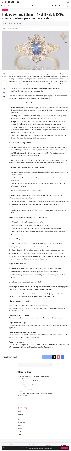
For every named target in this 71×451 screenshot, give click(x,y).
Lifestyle (20, 430)
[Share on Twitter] (14, 23)
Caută (49, 365)
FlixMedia (12, 2)
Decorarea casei (23, 418)
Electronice (21, 424)
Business (20, 415)
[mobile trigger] (3, 2)
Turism (20, 435)
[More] (4, 98)
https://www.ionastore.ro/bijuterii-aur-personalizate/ (31, 99)
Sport (20, 432)
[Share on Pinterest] (17, 23)
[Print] (20, 23)
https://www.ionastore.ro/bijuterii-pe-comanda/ (26, 91)
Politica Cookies (51, 448)
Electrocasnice (22, 421)
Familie (20, 427)
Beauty (5, 10)
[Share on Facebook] (11, 23)
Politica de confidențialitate (37, 448)
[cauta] (68, 2)
